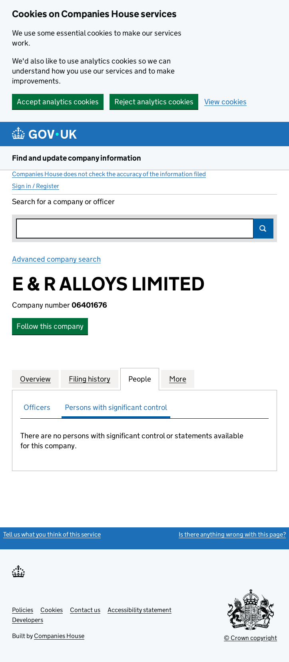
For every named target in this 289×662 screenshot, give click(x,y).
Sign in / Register (35, 186)
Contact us (85, 610)
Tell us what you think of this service (52, 534)
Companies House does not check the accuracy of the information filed (109, 174)
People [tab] (139, 379)
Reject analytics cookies (153, 101)
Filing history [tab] (89, 379)
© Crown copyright (250, 638)
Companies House (59, 636)
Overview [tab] (35, 379)
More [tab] (177, 379)
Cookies (51, 610)
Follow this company (50, 326)
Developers (27, 620)
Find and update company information (76, 158)
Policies (22, 610)
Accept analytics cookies (58, 101)
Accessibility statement (139, 610)
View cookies (225, 101)
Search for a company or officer (63, 201)
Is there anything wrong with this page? (232, 534)
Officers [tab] (37, 407)
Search (263, 229)
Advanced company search (56, 259)
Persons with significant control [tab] (116, 407)
